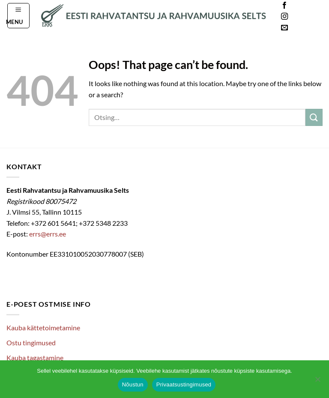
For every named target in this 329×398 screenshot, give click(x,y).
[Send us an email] (284, 28)
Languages (309, 16)
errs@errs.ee (47, 234)
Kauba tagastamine (34, 357)
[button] (18, 15)
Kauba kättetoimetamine (43, 327)
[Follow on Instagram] (284, 17)
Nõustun (133, 384)
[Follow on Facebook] (284, 5)
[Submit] (314, 117)
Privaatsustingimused (184, 384)
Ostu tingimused (31, 342)
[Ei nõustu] (317, 382)
